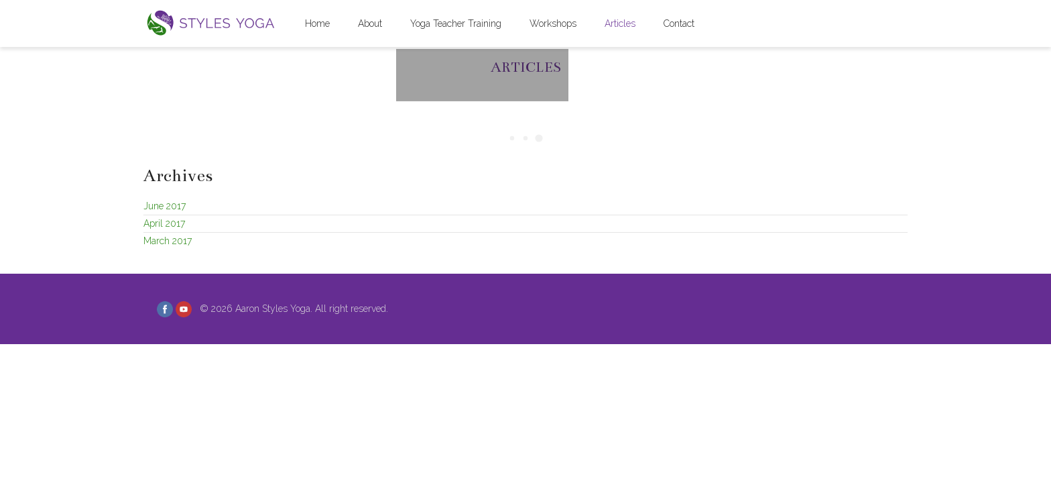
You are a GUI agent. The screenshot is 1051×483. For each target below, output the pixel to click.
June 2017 (164, 206)
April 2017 (164, 223)
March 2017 (167, 240)
